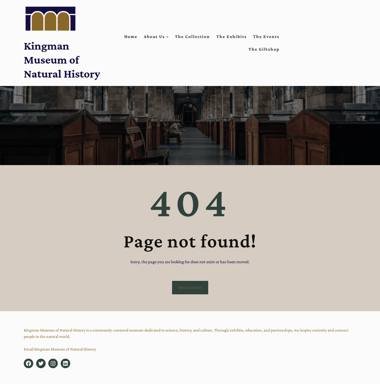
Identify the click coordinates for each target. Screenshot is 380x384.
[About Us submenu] (167, 36)
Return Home (190, 287)
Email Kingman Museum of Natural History (60, 349)
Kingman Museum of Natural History (62, 59)
